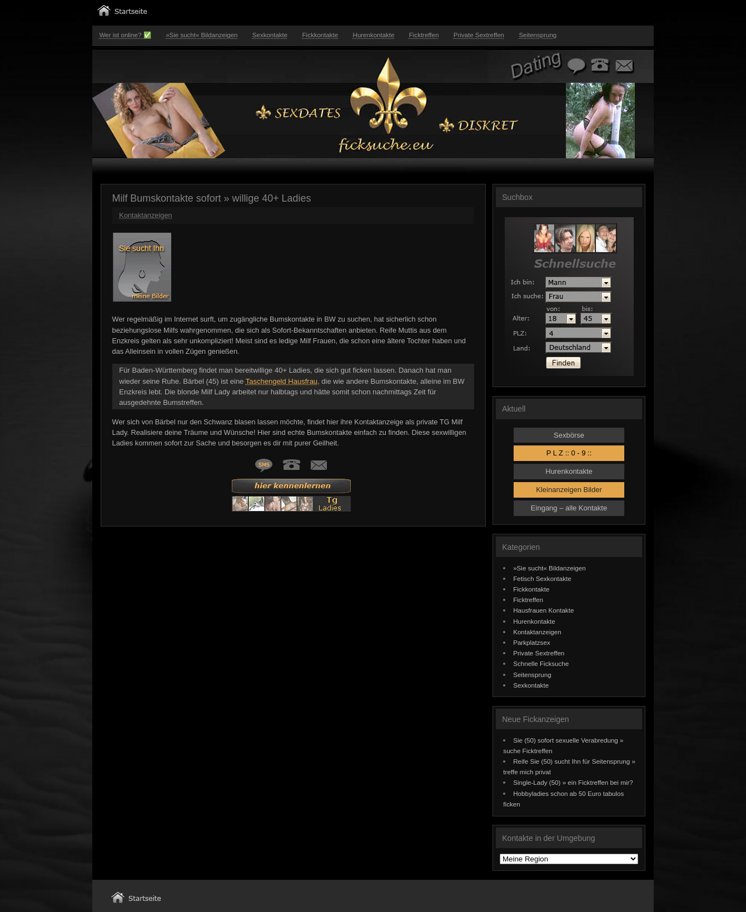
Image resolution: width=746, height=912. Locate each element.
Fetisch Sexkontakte (542, 578)
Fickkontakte (320, 35)
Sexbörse (569, 435)
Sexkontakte (269, 35)
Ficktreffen (424, 35)
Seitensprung (537, 35)
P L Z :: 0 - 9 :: (569, 453)
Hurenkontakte (374, 35)
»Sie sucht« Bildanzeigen (201, 35)
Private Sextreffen (479, 35)
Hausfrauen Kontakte (543, 610)
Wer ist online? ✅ (125, 35)
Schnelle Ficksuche (541, 663)
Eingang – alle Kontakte (569, 508)
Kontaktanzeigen (145, 215)
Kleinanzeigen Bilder (569, 489)
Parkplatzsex (531, 642)
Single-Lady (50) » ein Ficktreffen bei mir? (573, 782)
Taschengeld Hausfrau (281, 381)
